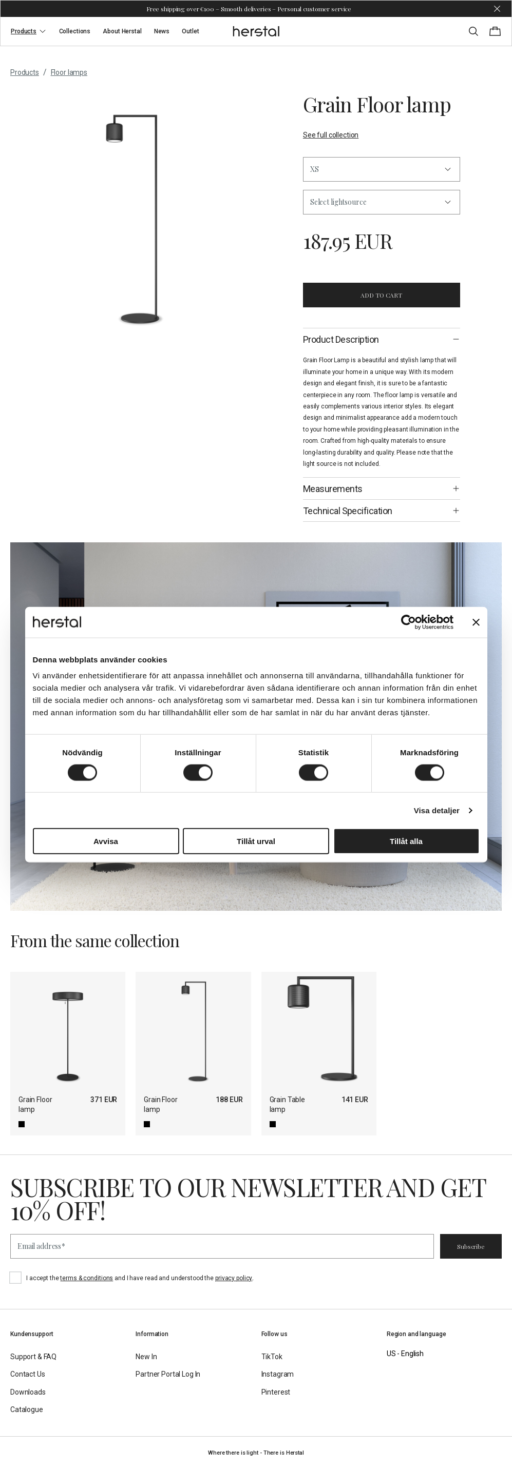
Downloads (28, 1392)
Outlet (190, 31)
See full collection (330, 135)
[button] (381, 202)
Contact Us (27, 1374)
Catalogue (26, 1409)
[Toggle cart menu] (495, 31)
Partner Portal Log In (168, 1374)
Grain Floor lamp (35, 1104)
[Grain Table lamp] (318, 1029)
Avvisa (105, 841)
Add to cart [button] (381, 295)
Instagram (277, 1374)
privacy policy (233, 1278)
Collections (75, 31)
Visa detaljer (437, 810)
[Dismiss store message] (497, 9)
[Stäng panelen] (476, 621)
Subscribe (471, 1246)
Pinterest (276, 1392)
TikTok (271, 1357)
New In (146, 1357)
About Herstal (122, 31)
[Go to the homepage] (256, 31)
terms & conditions (86, 1278)
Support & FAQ (33, 1357)
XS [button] (314, 169)
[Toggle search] (473, 31)
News (162, 31)
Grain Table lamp (287, 1104)
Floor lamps (69, 72)
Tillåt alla (406, 841)
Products (29, 31)
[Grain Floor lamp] (67, 1029)
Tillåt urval (256, 841)
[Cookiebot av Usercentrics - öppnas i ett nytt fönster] (408, 622)
